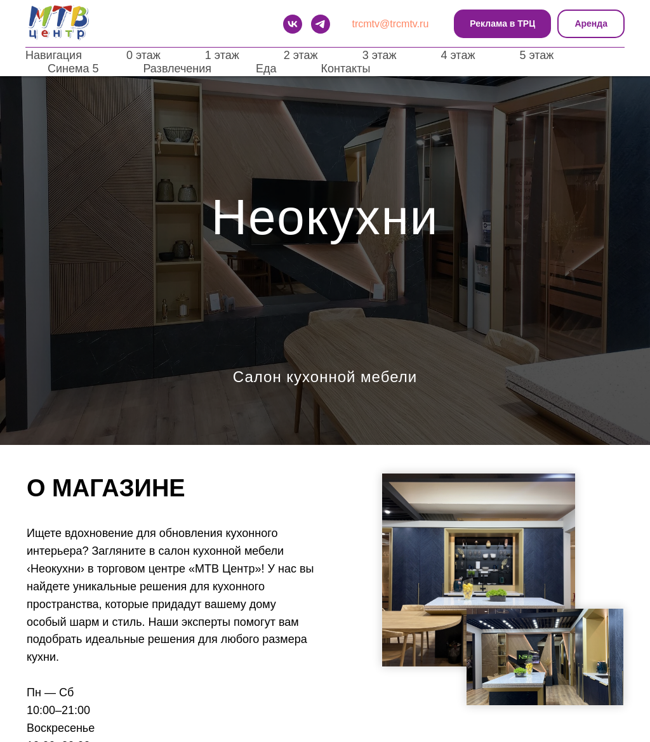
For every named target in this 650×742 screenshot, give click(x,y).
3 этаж (379, 55)
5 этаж (536, 55)
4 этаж (458, 55)
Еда (266, 68)
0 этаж (143, 55)
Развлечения (177, 68)
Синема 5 (73, 68)
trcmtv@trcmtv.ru (390, 23)
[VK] (292, 24)
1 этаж (222, 55)
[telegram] (320, 24)
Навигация (53, 55)
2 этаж (301, 55)
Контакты (346, 68)
